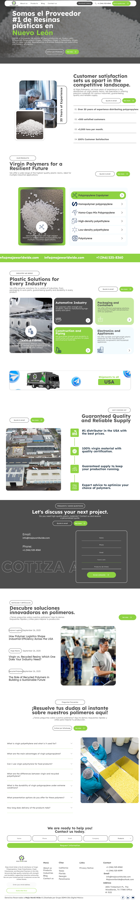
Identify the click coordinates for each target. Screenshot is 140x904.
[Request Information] (70, 845)
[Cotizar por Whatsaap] (55, 51)
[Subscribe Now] (21, 890)
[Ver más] (72, 51)
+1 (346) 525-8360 (32, 550)
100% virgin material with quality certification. (101, 450)
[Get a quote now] (121, 3)
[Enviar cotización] (101, 575)
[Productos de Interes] (101, 567)
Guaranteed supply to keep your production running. (102, 467)
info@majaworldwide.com (36, 538)
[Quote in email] (111, 100)
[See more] (129, 100)
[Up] (122, 195)
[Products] (121, 838)
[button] (85, 3)
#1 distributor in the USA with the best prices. (104, 432)
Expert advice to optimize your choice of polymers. (105, 486)
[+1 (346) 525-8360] (103, 3)
